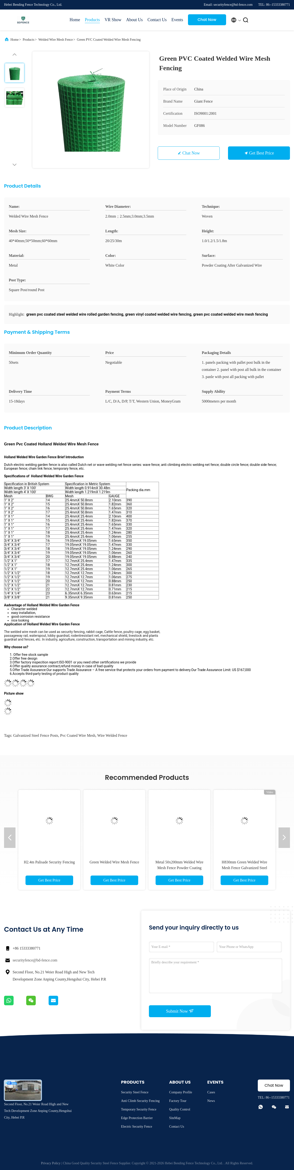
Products (92, 19)
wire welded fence (112, 735)
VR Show (113, 19)
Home (75, 19)
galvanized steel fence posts (35, 735)
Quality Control (179, 1109)
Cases (211, 1092)
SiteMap (174, 1118)
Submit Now (180, 1011)
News (211, 1101)
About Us (134, 19)
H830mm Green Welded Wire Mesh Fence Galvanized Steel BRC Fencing (244, 868)
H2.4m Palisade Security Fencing (49, 862)
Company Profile (180, 1092)
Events (177, 19)
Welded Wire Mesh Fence (55, 39)
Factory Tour (177, 1101)
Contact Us (157, 19)
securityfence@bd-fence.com (35, 960)
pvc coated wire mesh (77, 735)
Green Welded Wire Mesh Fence (114, 862)
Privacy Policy (51, 1163)
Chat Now (207, 19)
